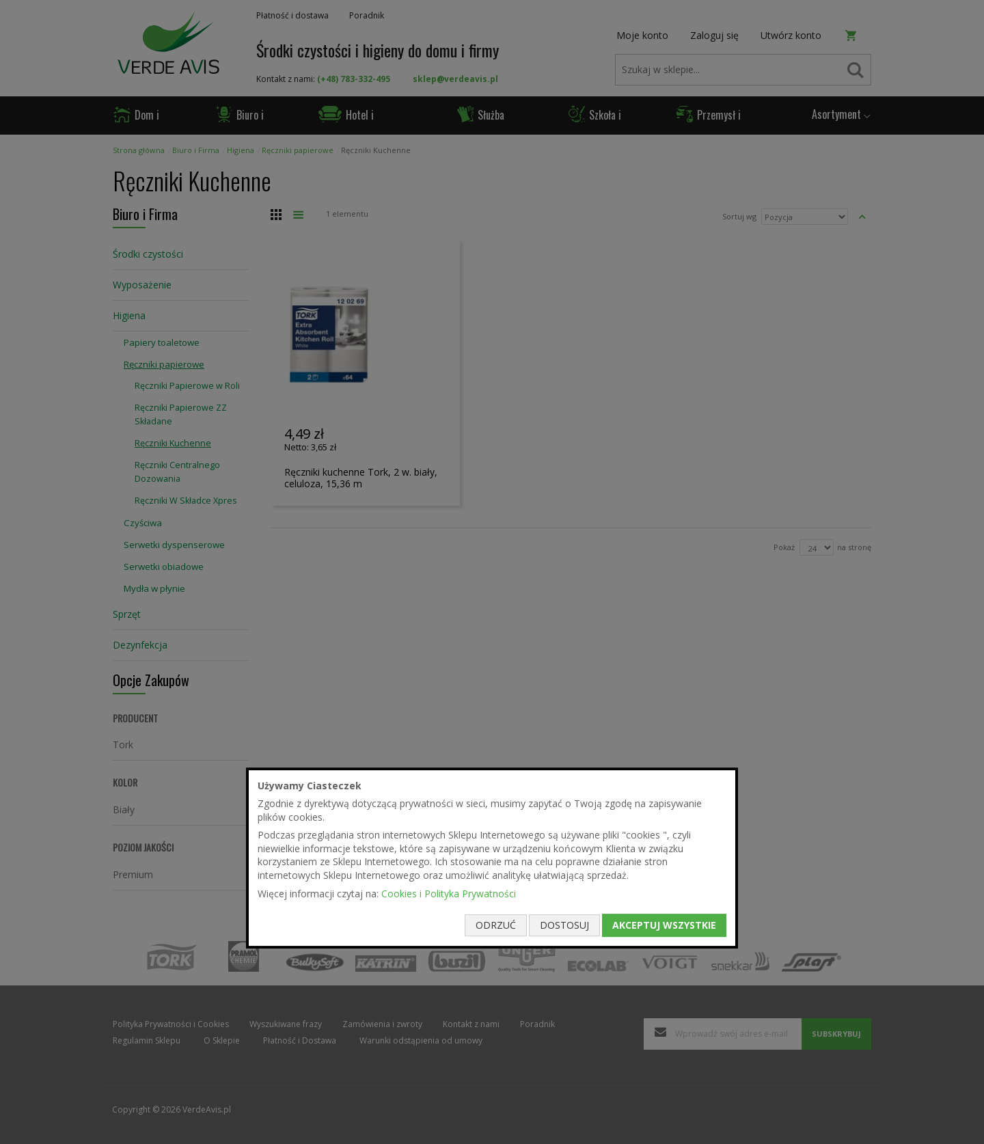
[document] (492, 858)
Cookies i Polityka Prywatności (448, 893)
